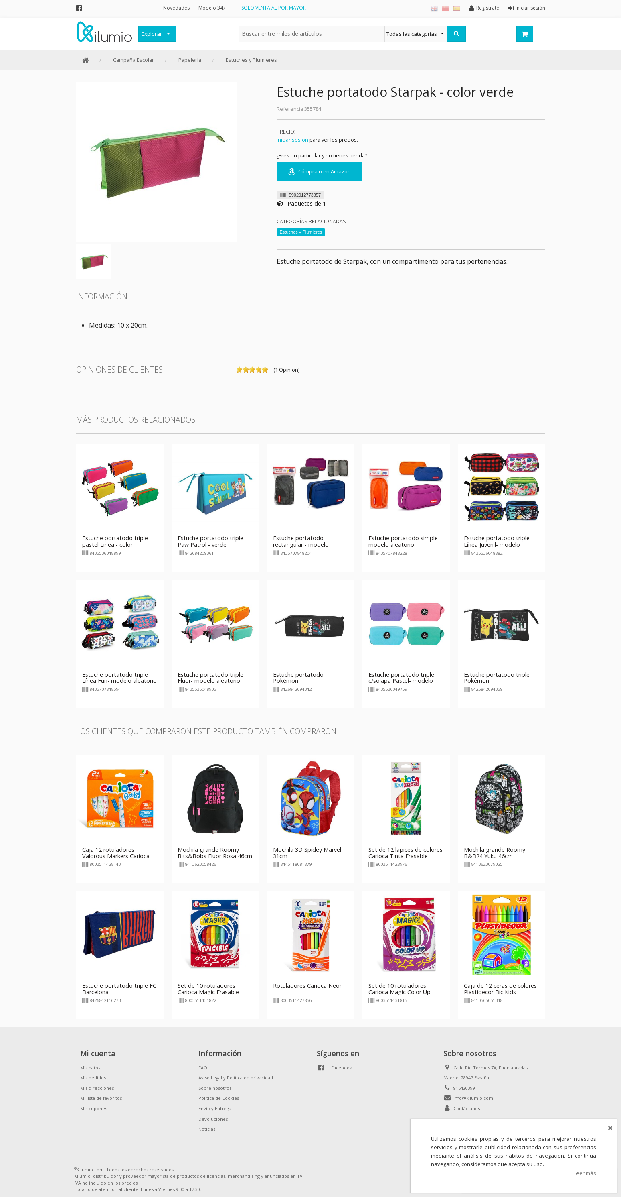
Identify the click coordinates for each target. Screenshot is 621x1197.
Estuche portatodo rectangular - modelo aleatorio (301, 544)
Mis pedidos (93, 1078)
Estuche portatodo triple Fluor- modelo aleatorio (210, 678)
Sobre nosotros (214, 1088)
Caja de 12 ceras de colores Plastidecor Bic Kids (500, 989)
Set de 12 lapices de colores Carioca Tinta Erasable (405, 853)
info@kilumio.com (473, 1098)
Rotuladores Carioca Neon (308, 985)
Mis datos (90, 1068)
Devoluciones (213, 1119)
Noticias (206, 1129)
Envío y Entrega (214, 1108)
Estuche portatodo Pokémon (298, 678)
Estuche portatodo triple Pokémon (497, 678)
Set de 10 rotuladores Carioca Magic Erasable (208, 989)
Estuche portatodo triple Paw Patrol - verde (210, 541)
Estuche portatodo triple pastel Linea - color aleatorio (115, 544)
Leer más (585, 1173)
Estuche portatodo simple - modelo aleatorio (404, 541)
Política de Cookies (218, 1098)
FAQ (202, 1068)
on (239, 369)
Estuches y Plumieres (251, 59)
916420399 (464, 1088)
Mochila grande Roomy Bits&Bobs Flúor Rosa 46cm (215, 853)
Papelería (189, 59)
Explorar (152, 33)
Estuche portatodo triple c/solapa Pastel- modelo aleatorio (401, 681)
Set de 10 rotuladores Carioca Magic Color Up (399, 989)
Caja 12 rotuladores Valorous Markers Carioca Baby (116, 856)
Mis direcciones (97, 1088)
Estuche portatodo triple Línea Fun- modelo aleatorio (119, 678)
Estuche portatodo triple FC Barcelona (119, 989)
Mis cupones (93, 1108)
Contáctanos (466, 1108)
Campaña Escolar (133, 59)
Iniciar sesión (292, 139)
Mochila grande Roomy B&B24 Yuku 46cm (494, 853)
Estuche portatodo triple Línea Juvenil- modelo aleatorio (497, 544)
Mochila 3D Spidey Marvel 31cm (307, 853)
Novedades (176, 7)
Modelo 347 (212, 7)
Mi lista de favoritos (101, 1098)
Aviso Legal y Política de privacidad (235, 1078)
